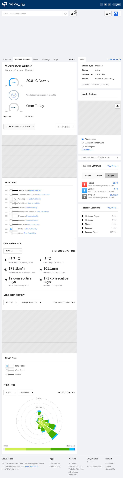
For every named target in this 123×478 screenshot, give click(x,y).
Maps (56, 59)
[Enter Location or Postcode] (35, 13)
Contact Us (110, 469)
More (71, 59)
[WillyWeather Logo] (15, 5)
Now (82, 59)
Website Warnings (75, 469)
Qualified (29, 70)
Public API (72, 475)
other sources (30, 466)
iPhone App (55, 463)
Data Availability (35, 190)
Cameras (7, 59)
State (99, 176)
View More (86, 150)
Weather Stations (22, 59)
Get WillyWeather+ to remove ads (96, 158)
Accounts (72, 463)
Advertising (73, 472)
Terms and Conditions (95, 466)
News (35, 59)
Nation (88, 176)
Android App (55, 466)
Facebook (109, 463)
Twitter (108, 466)
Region (111, 176)
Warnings (46, 59)
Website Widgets (75, 466)
